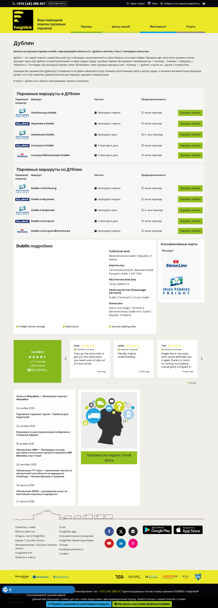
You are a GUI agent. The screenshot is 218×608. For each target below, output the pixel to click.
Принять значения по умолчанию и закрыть (79, 604)
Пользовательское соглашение (76, 536)
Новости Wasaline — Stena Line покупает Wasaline (42, 398)
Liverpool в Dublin (42, 145)
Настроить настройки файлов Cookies (142, 604)
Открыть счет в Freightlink (30, 536)
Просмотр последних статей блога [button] (109, 458)
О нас (62, 527)
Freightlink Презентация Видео (76, 540)
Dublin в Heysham (42, 199)
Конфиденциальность (71, 549)
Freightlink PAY (23, 553)
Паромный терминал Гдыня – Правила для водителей (42, 416)
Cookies (64, 553)
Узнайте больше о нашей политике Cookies (161, 599)
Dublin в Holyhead (42, 210)
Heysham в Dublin (42, 123)
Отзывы (63, 545)
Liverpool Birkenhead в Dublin (50, 155)
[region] (133, 359)
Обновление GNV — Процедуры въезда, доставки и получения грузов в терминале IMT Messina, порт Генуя (44, 452)
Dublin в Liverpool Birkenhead (50, 231)
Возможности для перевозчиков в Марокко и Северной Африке (43, 434)
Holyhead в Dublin (42, 134)
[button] (66, 359)
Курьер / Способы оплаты (29, 540)
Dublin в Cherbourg (44, 188)
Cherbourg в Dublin (44, 112)
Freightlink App (67, 531)
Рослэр (168, 251)
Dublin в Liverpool (42, 221)
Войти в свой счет (25, 531)
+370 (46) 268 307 (110, 591)
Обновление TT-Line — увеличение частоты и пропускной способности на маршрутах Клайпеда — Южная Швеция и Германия (44, 473)
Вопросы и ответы (25, 557)
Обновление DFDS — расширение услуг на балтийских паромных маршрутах (41, 493)
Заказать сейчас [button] (190, 113)
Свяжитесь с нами (25, 527)
